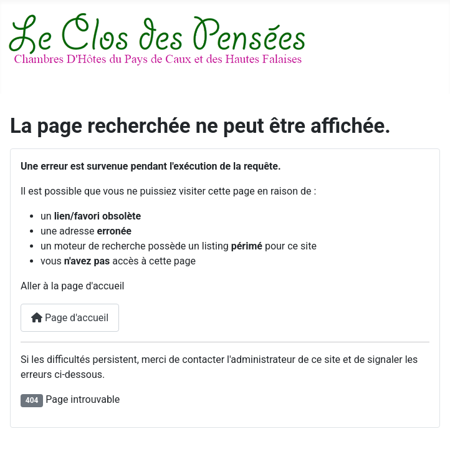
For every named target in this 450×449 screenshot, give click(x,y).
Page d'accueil (69, 318)
